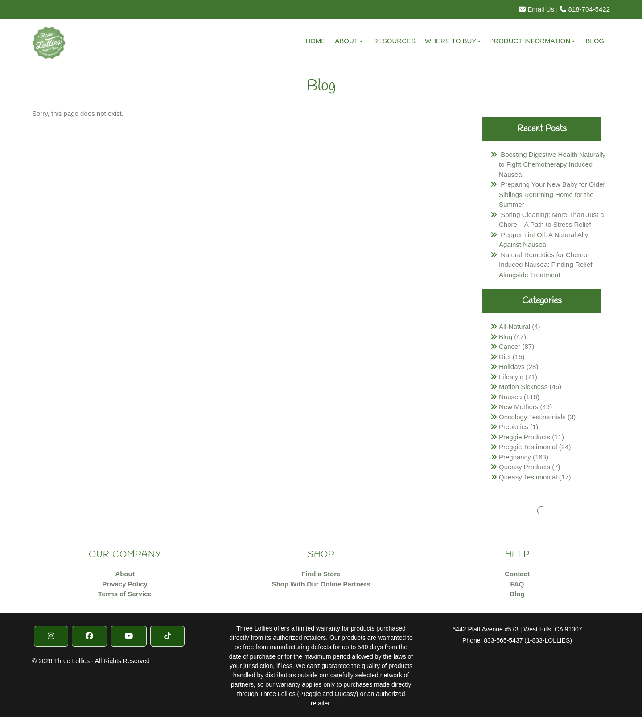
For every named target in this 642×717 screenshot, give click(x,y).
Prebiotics (513, 426)
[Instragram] (51, 636)
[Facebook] (89, 636)
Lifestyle (511, 377)
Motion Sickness (523, 386)
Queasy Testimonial (528, 477)
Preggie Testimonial (528, 447)
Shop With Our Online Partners (321, 584)
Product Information (529, 41)
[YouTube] (129, 636)
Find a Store (321, 574)
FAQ (517, 584)
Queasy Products (524, 467)
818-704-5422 (585, 9)
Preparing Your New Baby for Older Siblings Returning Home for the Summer (552, 194)
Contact (517, 574)
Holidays (512, 366)
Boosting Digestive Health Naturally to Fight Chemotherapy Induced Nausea (552, 164)
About (346, 41)
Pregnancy (515, 457)
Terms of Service (125, 594)
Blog (594, 41)
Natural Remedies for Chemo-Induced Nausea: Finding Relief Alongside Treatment (545, 265)
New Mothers (518, 406)
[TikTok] (167, 636)
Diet (505, 357)
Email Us (536, 9)
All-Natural (514, 326)
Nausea (510, 397)
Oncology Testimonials (532, 417)
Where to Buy (450, 41)
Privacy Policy (125, 584)
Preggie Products (524, 437)
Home (315, 41)
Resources (394, 41)
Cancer (509, 346)
